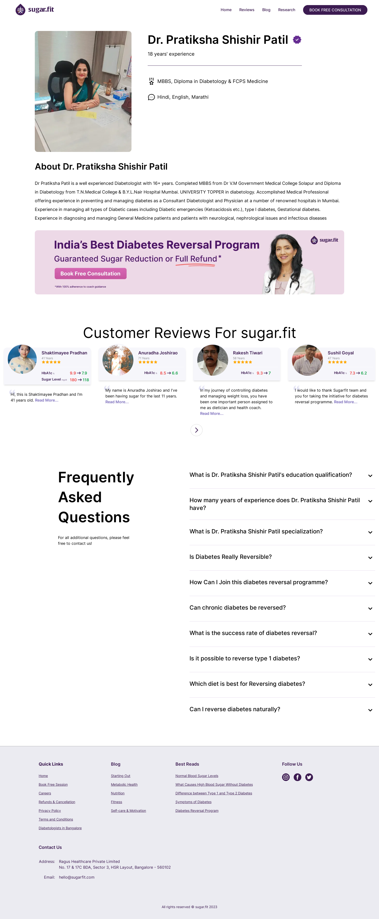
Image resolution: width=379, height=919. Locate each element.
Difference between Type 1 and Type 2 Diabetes (213, 793)
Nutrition (117, 793)
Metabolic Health (124, 784)
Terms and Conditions (56, 819)
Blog (266, 9)
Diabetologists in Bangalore (60, 828)
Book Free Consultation (335, 9)
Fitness (116, 802)
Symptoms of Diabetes (193, 802)
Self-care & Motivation (128, 810)
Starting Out (120, 776)
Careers (45, 793)
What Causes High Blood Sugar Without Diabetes (214, 784)
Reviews (247, 9)
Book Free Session (53, 784)
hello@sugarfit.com (77, 877)
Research (286, 9)
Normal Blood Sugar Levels (196, 776)
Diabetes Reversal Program (197, 810)
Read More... (46, 400)
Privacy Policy (50, 810)
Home (226, 9)
